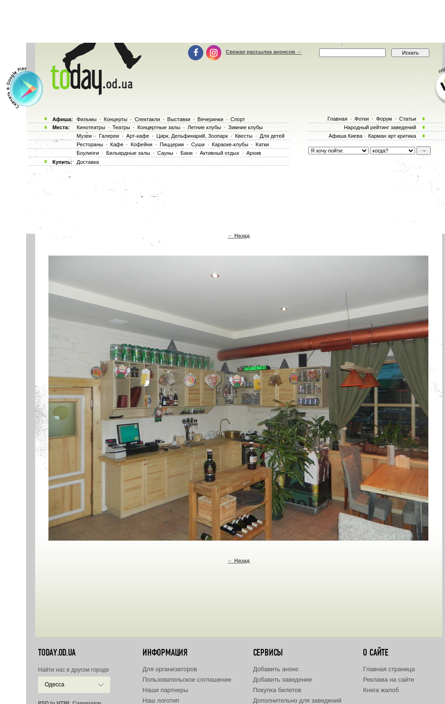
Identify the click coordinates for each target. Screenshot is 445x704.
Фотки (362, 119)
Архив (253, 153)
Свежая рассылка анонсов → (264, 52)
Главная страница (389, 669)
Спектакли (147, 119)
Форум (384, 119)
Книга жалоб (381, 690)
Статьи (408, 119)
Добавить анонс (276, 669)
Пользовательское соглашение (186, 679)
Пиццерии (172, 144)
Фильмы (86, 119)
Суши (197, 144)
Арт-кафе (137, 136)
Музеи (84, 136)
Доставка (87, 162)
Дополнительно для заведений (297, 700)
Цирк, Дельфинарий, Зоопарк (191, 136)
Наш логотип (160, 700)
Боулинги (87, 153)
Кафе (116, 144)
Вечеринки (210, 119)
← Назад (238, 235)
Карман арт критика (392, 136)
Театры (121, 127)
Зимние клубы (245, 127)
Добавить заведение (282, 679)
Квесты (244, 136)
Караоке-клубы (230, 144)
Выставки (178, 119)
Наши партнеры (165, 690)
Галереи (109, 136)
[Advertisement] (223, 21)
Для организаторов (169, 669)
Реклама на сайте (388, 679)
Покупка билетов (277, 690)
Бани (186, 153)
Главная (337, 119)
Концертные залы (158, 127)
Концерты (115, 119)
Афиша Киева (345, 136)
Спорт (237, 119)
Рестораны (89, 144)
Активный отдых (219, 153)
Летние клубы (204, 127)
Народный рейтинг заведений (380, 127)
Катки (262, 144)
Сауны (165, 153)
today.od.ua (57, 652)
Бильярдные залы (128, 153)
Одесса (54, 684)
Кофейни (141, 144)
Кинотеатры (90, 127)
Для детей (272, 136)
